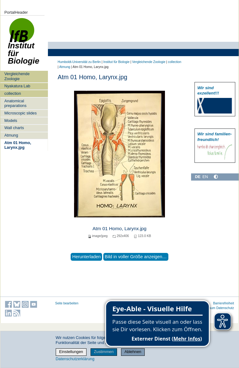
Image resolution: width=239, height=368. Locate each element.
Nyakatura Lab (17, 86)
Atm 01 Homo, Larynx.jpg (17, 145)
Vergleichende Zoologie (17, 76)
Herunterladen (86, 256)
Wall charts (14, 127)
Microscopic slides (20, 113)
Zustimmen (104, 351)
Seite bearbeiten (66, 303)
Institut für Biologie (23, 44)
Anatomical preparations (15, 103)
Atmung (11, 135)
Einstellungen (71, 351)
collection (12, 93)
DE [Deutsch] (197, 176)
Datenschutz (225, 308)
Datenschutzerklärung (75, 358)
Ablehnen (132, 351)
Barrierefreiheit (223, 303)
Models (10, 120)
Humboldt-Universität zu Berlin (79, 62)
